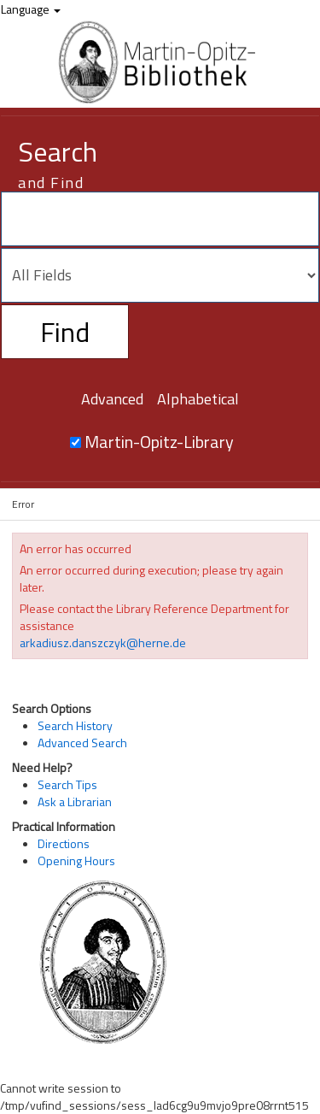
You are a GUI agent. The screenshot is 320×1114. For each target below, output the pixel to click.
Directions (64, 843)
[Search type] (160, 275)
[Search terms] (160, 219)
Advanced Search (82, 743)
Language (31, 9)
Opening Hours (76, 860)
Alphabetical (198, 398)
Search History (75, 725)
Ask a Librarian (75, 801)
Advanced (112, 398)
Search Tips (67, 784)
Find (65, 331)
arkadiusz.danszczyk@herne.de (103, 642)
